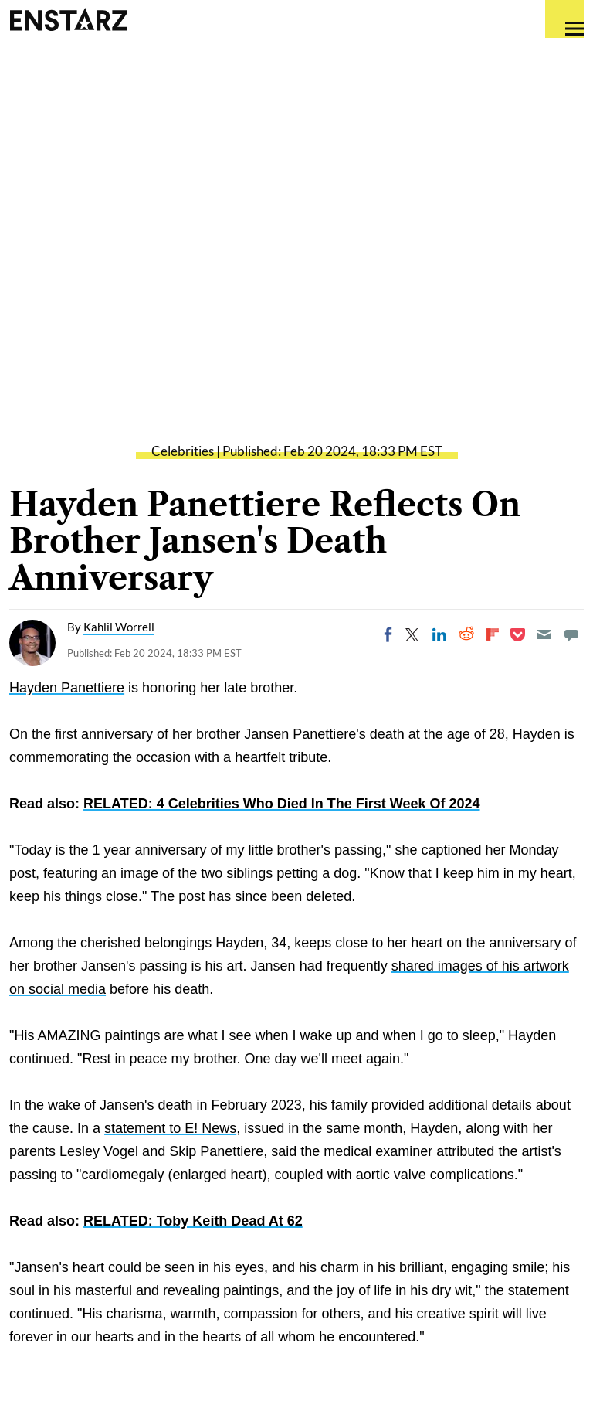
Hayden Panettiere (66, 687)
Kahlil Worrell (118, 627)
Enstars (68, 19)
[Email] (544, 634)
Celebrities (182, 451)
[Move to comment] (571, 634)
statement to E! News (170, 1128)
